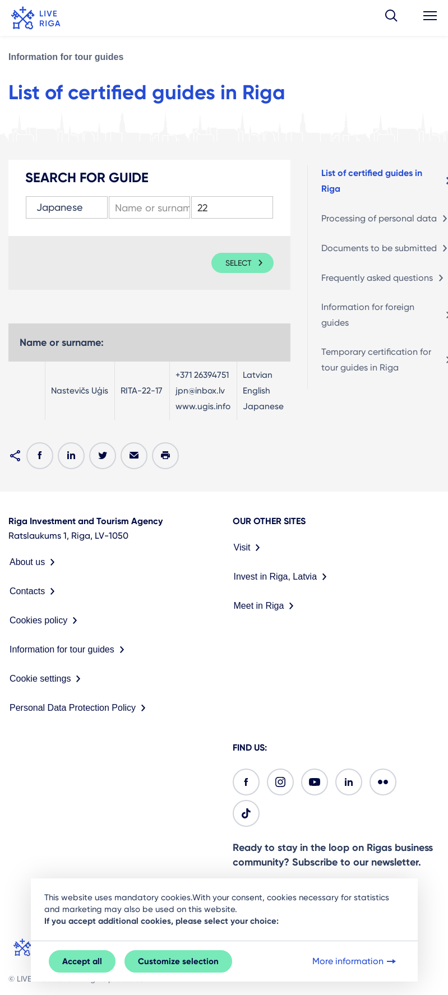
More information (355, 961)
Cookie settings (47, 679)
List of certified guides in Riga (371, 181)
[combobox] (66, 207)
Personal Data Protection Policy (80, 708)
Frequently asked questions (377, 277)
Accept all (82, 961)
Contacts (34, 591)
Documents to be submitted (379, 248)
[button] (391, 18)
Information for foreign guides (367, 315)
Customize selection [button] (178, 961)
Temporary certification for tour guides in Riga (376, 359)
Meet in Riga (266, 606)
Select (238, 262)
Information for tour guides (65, 57)
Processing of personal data (379, 218)
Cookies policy (46, 620)
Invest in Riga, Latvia (283, 577)
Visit (249, 547)
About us (34, 562)
